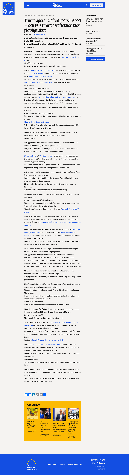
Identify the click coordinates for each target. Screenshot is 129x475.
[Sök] (87, 5)
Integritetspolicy (75, 464)
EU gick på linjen (30, 156)
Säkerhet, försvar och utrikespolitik (38, 15)
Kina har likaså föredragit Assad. (36, 122)
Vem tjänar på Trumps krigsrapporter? (93, 40)
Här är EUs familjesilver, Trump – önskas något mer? (94, 21)
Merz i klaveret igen (93, 31)
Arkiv (55, 464)
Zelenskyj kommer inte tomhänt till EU (94, 49)
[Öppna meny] (28, 5)
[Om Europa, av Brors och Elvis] (8, 8)
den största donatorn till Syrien (41, 76)
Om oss (62, 464)
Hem (25, 15)
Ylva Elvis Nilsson (39, 34)
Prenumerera (96, 5)
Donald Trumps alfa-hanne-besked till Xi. (47, 340)
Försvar (51, 15)
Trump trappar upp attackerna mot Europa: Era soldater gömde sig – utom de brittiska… (73, 427)
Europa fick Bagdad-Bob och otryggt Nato (31, 424)
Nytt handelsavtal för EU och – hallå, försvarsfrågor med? (45, 426)
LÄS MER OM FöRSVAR (95, 59)
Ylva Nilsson (98, 463)
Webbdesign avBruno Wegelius (101, 469)
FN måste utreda (45, 156)
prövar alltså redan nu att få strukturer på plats (57, 97)
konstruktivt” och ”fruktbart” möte (46, 345)
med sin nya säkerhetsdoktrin (41, 71)
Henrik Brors (56, 434)
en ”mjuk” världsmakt (36, 74)
